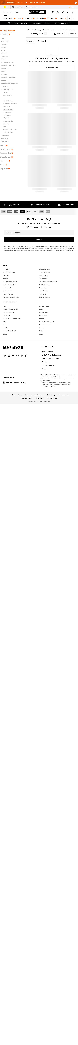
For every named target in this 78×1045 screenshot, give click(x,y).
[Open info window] (76, 3)
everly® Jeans (43, 356)
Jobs (26, 526)
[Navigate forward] (69, 18)
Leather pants (7, 356)
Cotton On (6, 381)
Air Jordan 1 (6, 334)
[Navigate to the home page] (37, 12)
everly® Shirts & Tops (9, 350)
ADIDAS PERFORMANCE (10, 374)
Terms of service (64, 526)
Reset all (41, 41)
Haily (41, 396)
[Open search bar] (73, 18)
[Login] (58, 12)
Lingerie (5, 344)
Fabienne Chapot (45, 390)
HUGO (41, 374)
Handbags (6, 341)
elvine (4, 387)
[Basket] (73, 12)
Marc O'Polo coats (9, 337)
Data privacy (51, 526)
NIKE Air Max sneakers (10, 347)
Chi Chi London (44, 378)
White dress (43, 341)
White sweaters (44, 337)
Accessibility (40, 529)
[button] (59, 33)
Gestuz (41, 393)
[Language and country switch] (71, 7)
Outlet (6, 7)
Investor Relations (37, 526)
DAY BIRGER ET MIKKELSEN (11, 384)
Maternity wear (48, 30)
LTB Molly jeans (44, 350)
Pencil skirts (43, 353)
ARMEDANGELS (44, 371)
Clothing (38, 30)
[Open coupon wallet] (53, 12)
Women (5, 12)
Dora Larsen (43, 381)
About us (12, 526)
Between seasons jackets (11, 362)
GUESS (5, 393)
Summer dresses (44, 362)
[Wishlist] (68, 12)
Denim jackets (7, 353)
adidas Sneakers (44, 334)
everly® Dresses (8, 359)
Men (11, 12)
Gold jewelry (43, 359)
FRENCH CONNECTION (46, 387)
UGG (4, 390)
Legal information (26, 529)
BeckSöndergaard (8, 378)
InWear (5, 399)
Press (20, 526)
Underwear (60, 30)
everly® (5, 371)
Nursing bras (70, 30)
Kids (16, 12)
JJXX (41, 399)
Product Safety (52, 529)
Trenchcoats (43, 344)
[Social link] (4, 487)
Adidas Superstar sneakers (48, 347)
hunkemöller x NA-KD (9, 396)
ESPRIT (41, 384)
